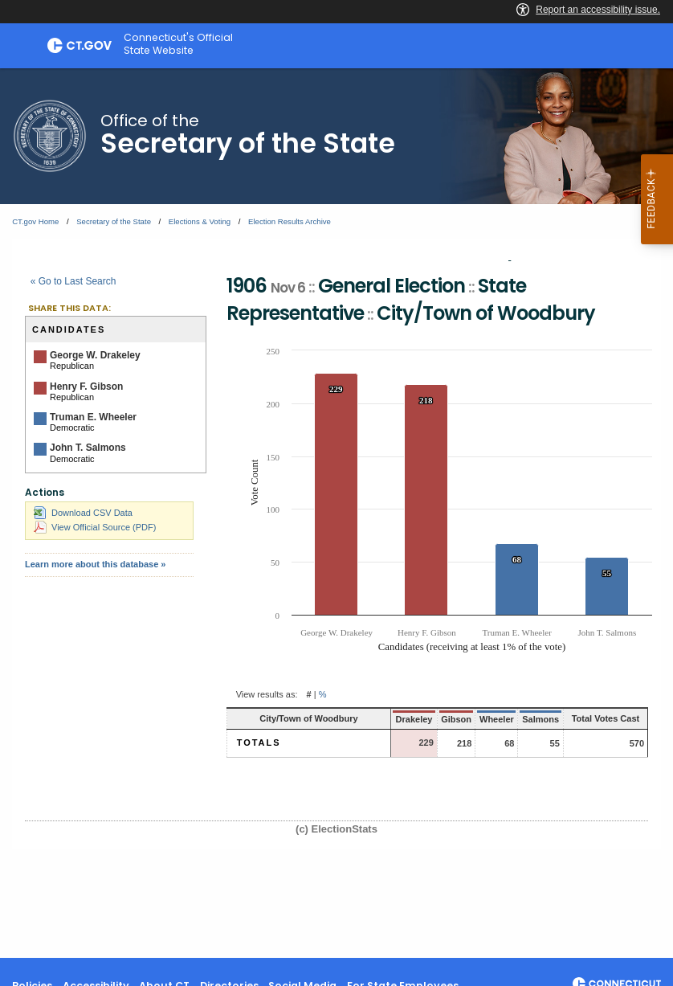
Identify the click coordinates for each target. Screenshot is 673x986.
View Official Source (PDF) (95, 527)
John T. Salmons (88, 447)
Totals (259, 742)
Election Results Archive (289, 221)
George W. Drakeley (95, 355)
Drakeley (397, 719)
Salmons (524, 719)
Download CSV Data (83, 513)
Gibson (438, 719)
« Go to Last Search (73, 281)
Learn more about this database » (95, 564)
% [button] (323, 694)
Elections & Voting (199, 221)
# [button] (309, 694)
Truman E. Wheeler (93, 417)
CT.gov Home (35, 221)
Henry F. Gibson (86, 386)
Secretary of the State (113, 221)
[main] (336, 513)
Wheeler (479, 719)
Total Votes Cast (598, 718)
